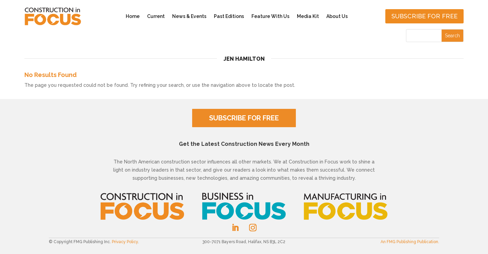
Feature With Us (270, 16)
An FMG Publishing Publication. (410, 241)
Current (156, 16)
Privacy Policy (125, 241)
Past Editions (229, 16)
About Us (337, 16)
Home (133, 16)
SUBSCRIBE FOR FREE (244, 118)
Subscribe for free (424, 16)
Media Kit (308, 16)
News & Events (189, 16)
